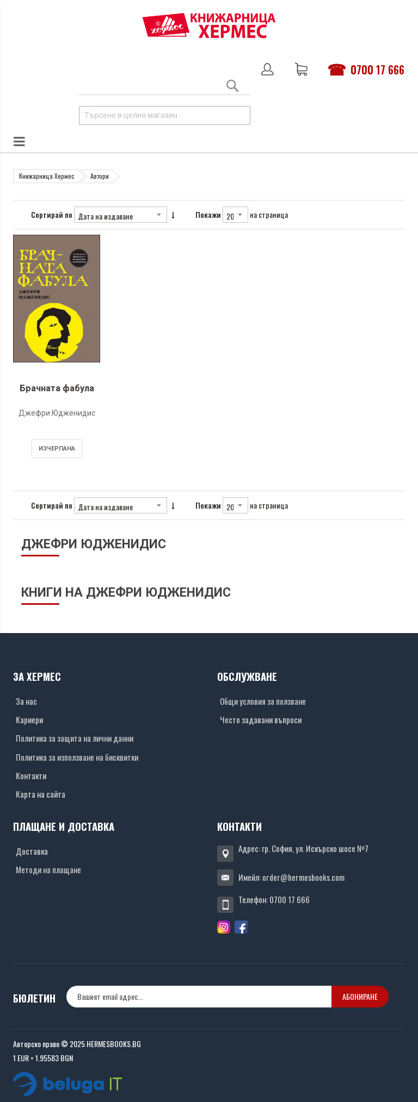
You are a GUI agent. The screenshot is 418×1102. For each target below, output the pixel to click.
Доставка (32, 851)
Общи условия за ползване (263, 701)
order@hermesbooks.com (303, 877)
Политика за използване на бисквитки (77, 757)
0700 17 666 (377, 69)
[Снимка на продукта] (56, 307)
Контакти (31, 775)
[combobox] (164, 115)
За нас (26, 701)
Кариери (29, 719)
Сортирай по (51, 214)
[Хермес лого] (209, 25)
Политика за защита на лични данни (74, 738)
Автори (99, 175)
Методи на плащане (48, 869)
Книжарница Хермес (47, 175)
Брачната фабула (57, 388)
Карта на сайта (40, 794)
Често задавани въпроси (261, 719)
